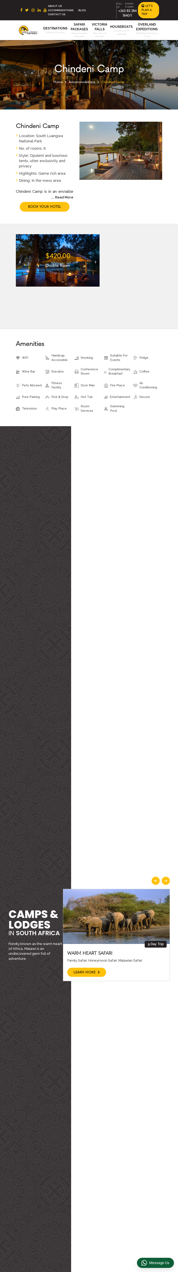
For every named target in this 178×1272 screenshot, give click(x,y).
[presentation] (20, 262)
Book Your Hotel (44, 207)
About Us (55, 6)
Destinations (55, 28)
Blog (82, 10)
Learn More (87, 972)
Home (58, 82)
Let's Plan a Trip (147, 10)
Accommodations (61, 10)
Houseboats (121, 27)
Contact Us (56, 14)
